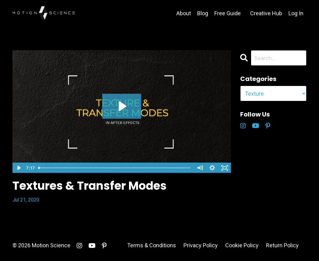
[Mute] (200, 168)
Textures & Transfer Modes (89, 185)
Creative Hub (266, 13)
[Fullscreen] (225, 168)
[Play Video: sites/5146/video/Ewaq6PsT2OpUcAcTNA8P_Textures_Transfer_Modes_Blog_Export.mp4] (121, 106)
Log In (295, 13)
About (183, 13)
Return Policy (282, 245)
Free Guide (227, 13)
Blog (202, 13)
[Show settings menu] (212, 168)
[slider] (114, 168)
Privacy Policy (200, 245)
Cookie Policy (242, 245)
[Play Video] (18, 168)
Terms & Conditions (151, 245)
